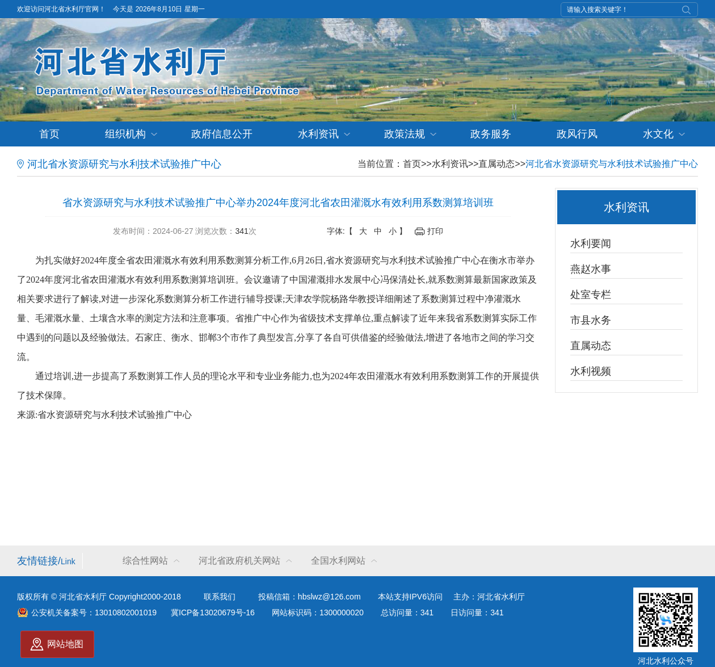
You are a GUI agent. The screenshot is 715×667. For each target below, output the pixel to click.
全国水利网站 (338, 560)
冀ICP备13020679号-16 (213, 612)
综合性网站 (145, 560)
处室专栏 (590, 294)
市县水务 (590, 320)
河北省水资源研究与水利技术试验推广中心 (611, 164)
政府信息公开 (222, 134)
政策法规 (404, 134)
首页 (49, 134)
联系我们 (219, 596)
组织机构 (125, 134)
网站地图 (65, 644)
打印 (435, 231)
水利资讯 (318, 134)
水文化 (658, 134)
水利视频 (590, 371)
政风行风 (577, 134)
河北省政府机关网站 (239, 560)
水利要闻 (590, 243)
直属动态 (496, 164)
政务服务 (490, 134)
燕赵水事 (590, 269)
